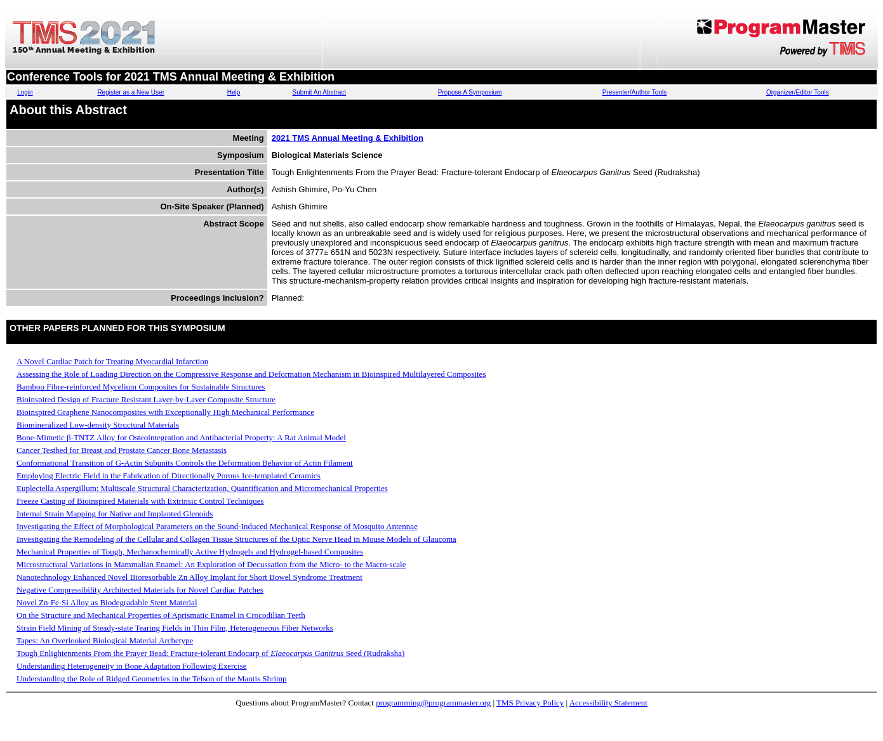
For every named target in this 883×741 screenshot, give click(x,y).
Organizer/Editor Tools (797, 92)
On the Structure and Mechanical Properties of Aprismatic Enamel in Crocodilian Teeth (161, 615)
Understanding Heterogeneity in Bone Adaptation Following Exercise (131, 666)
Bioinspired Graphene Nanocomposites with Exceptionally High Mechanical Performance (165, 412)
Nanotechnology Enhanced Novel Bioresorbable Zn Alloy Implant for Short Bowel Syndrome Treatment (189, 577)
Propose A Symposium (470, 92)
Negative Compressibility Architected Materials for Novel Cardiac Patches (140, 589)
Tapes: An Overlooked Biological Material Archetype (105, 640)
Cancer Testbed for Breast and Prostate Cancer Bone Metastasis (122, 450)
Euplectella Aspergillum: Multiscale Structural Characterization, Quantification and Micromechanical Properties (202, 488)
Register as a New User (130, 92)
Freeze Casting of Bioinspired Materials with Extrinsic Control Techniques (140, 501)
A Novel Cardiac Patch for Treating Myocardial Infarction (112, 361)
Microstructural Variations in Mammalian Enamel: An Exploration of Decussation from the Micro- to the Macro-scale (211, 564)
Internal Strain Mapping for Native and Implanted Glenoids (115, 513)
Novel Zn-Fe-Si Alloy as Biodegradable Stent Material (107, 602)
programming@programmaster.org (433, 702)
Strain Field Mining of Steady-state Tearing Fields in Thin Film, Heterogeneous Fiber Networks (175, 628)
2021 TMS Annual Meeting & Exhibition (347, 138)
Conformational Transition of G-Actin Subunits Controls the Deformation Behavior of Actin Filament (185, 463)
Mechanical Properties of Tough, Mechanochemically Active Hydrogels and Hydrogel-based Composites (190, 551)
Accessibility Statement (608, 702)
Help (234, 92)
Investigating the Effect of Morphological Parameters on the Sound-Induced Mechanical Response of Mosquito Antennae (217, 526)
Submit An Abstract (319, 92)
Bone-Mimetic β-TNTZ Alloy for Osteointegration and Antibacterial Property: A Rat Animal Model (181, 437)
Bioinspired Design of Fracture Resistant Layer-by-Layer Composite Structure (146, 399)
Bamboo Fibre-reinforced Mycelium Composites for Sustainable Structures (141, 386)
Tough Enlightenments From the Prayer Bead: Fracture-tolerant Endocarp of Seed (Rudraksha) (210, 653)
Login (24, 92)
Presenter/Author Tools (634, 92)
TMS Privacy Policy (530, 702)
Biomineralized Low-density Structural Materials (98, 425)
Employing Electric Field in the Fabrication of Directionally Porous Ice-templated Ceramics (169, 475)
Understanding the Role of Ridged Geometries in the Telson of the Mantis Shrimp (152, 678)
